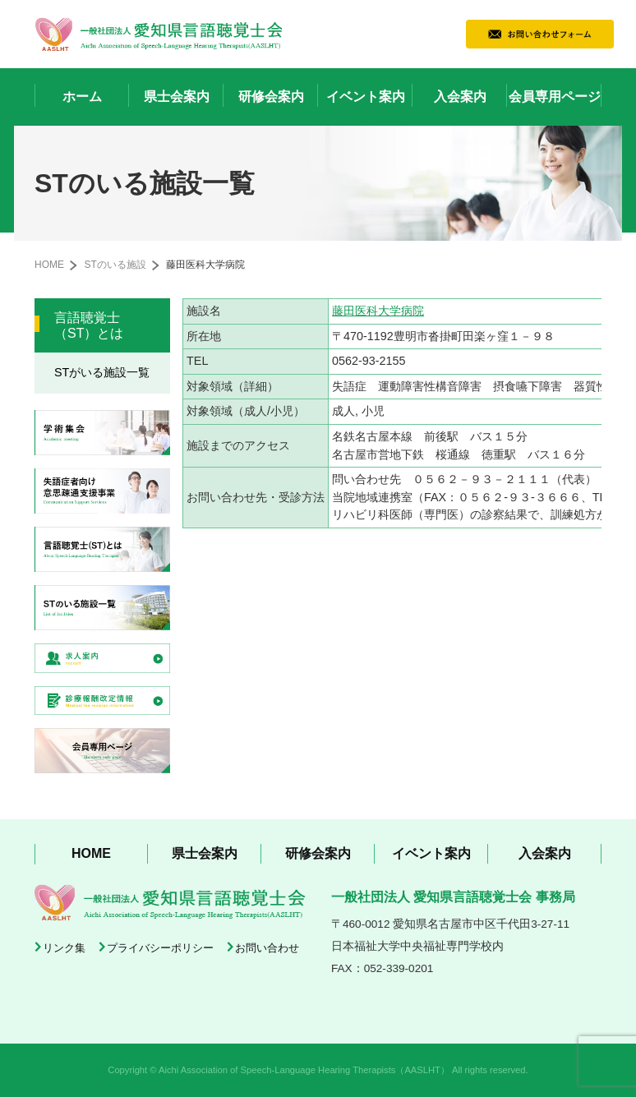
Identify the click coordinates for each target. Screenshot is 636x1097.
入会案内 (460, 97)
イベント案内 (365, 97)
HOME (49, 264)
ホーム (82, 97)
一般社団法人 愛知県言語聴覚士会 (158, 34)
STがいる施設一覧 (102, 372)
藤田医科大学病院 (378, 310)
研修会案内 (271, 97)
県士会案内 (177, 97)
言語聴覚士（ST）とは (88, 325)
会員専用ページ (555, 97)
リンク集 (64, 948)
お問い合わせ (267, 948)
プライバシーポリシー (160, 948)
